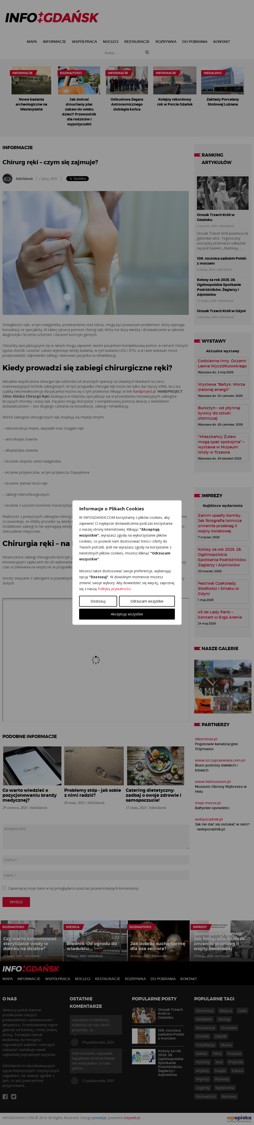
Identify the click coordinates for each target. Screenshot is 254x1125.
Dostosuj (98, 601)
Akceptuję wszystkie (127, 614)
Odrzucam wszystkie (146, 601)
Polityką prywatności (114, 588)
